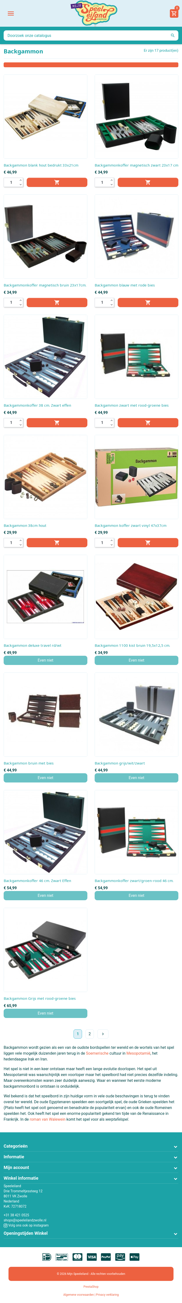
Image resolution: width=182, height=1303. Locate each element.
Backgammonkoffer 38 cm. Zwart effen (37, 405)
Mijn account (16, 1167)
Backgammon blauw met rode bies (125, 285)
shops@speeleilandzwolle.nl (25, 1220)
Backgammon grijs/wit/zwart (120, 763)
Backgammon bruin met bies (29, 763)
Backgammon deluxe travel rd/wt (32, 645)
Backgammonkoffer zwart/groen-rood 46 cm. (134, 880)
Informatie (14, 1156)
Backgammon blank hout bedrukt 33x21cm (41, 165)
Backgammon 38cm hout (25, 525)
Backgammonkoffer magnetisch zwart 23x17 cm (136, 165)
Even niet (45, 660)
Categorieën (16, 1146)
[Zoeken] (91, 35)
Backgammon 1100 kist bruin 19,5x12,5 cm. (132, 645)
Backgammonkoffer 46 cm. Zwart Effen (37, 880)
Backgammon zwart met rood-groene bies (132, 405)
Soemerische (97, 1053)
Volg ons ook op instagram (26, 1225)
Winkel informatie (21, 1178)
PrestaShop (91, 1286)
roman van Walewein (47, 1119)
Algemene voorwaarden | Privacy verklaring (91, 1294)
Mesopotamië (138, 1053)
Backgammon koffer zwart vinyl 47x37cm (130, 525)
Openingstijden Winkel (26, 1233)
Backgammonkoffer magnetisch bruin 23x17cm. (45, 285)
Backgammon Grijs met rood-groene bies (40, 998)
